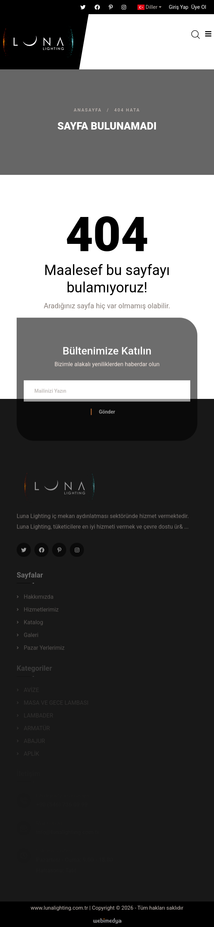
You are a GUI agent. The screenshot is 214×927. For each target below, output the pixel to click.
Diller (147, 7)
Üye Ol (198, 7)
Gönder (107, 414)
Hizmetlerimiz (41, 611)
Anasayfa (88, 110)
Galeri (31, 637)
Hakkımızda (39, 598)
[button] (178, 7)
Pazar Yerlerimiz (44, 649)
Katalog (33, 624)
